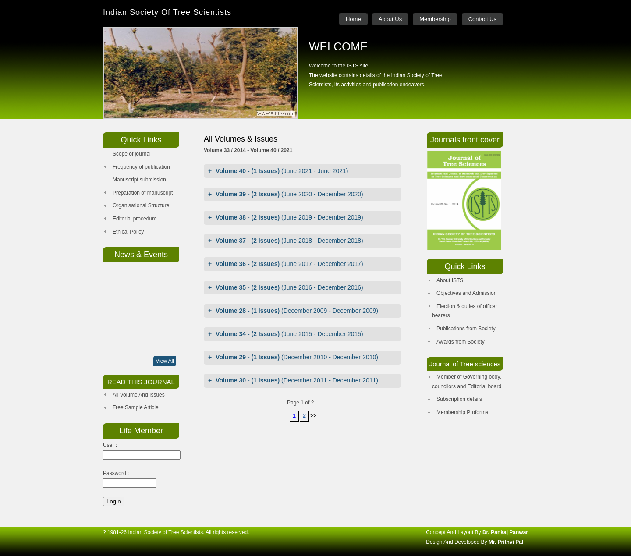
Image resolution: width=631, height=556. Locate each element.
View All (165, 361)
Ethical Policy (128, 232)
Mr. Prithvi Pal (506, 542)
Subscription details (459, 399)
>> (313, 416)
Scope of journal (132, 154)
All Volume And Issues (139, 395)
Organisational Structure (141, 205)
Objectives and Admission (466, 293)
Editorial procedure (135, 219)
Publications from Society (466, 329)
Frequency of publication (141, 167)
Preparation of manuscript (143, 193)
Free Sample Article (136, 407)
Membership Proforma (462, 412)
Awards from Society (460, 342)
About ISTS (449, 280)
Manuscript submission (139, 180)
